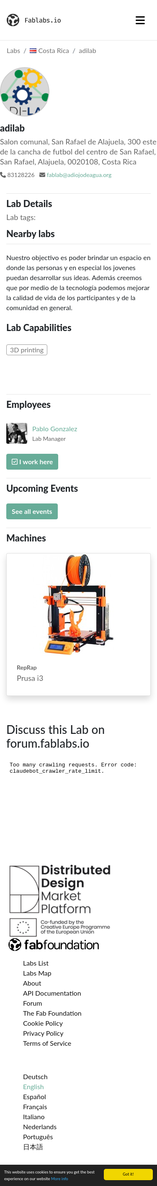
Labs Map (37, 973)
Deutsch (35, 1076)
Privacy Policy (43, 1033)
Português (38, 1136)
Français (35, 1106)
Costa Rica (49, 50)
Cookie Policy (43, 1023)
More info (59, 1179)
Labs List (36, 963)
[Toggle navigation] (140, 20)
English (33, 1086)
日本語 (33, 1147)
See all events (32, 511)
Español (34, 1096)
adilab (87, 50)
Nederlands (40, 1126)
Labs (13, 50)
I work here (32, 461)
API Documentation (52, 993)
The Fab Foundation (52, 1013)
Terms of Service (47, 1043)
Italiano (34, 1116)
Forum (32, 1003)
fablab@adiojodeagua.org (79, 174)
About (32, 983)
